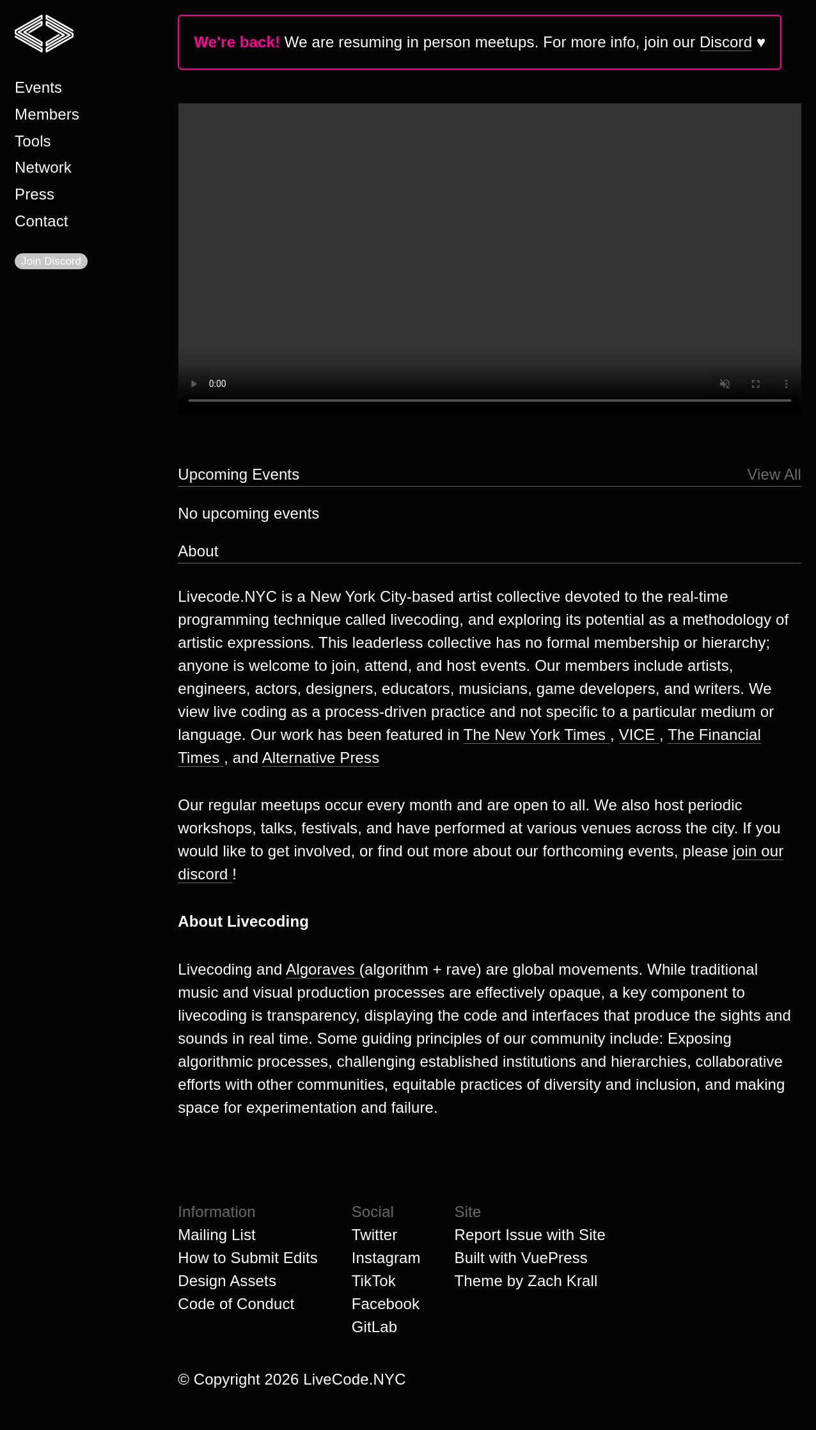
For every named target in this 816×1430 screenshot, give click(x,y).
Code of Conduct (236, 1303)
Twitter (375, 1234)
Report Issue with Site (530, 1234)
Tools (33, 141)
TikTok (374, 1280)
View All (774, 474)
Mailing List (217, 1234)
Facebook (386, 1303)
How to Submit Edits (248, 1257)
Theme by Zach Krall (526, 1280)
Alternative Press (321, 757)
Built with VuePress (521, 1257)
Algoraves (322, 969)
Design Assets (227, 1280)
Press (34, 194)
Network (43, 167)
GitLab (375, 1326)
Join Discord (51, 261)
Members (47, 114)
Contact (41, 221)
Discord (726, 42)
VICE (639, 734)
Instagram (386, 1257)
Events (38, 87)
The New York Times (537, 734)
